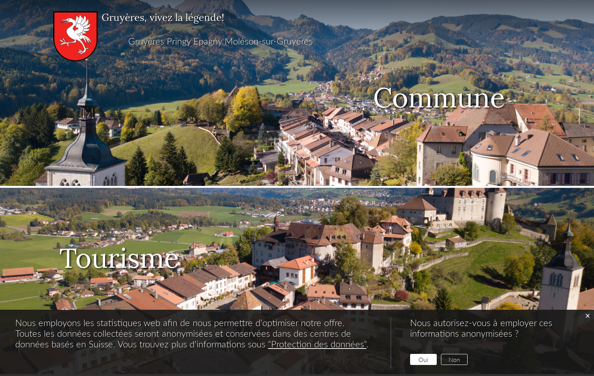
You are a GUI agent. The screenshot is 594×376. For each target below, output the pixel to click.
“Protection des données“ (317, 343)
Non (454, 359)
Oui (423, 359)
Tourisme (133, 254)
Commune (439, 94)
